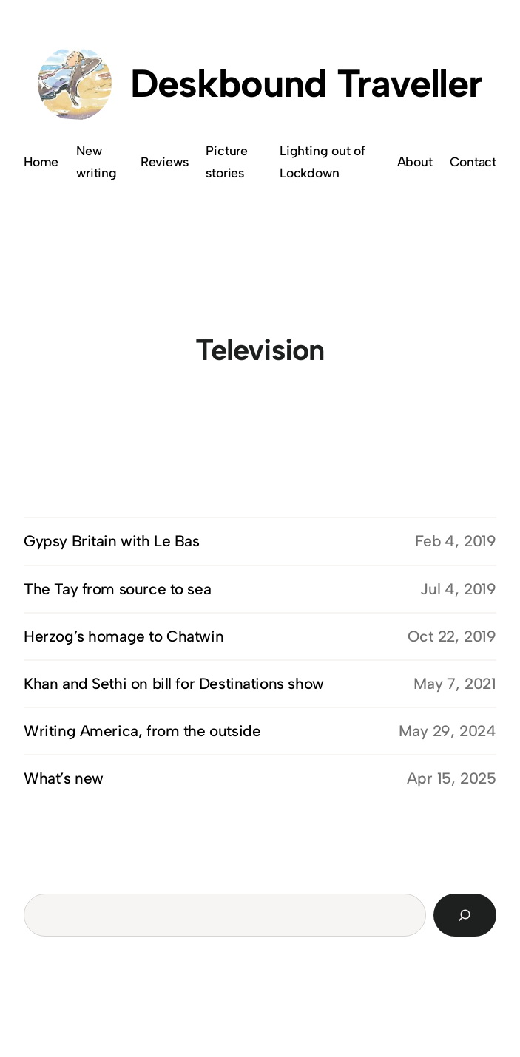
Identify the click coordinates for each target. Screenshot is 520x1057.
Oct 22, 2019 (452, 636)
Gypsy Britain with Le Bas (112, 540)
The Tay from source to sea (117, 589)
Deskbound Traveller (306, 83)
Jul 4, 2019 (458, 589)
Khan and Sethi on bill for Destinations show (174, 683)
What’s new (64, 778)
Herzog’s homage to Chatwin (123, 636)
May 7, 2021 (454, 683)
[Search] (464, 915)
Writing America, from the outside (142, 730)
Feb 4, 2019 (455, 540)
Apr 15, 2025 (451, 778)
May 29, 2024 (447, 730)
